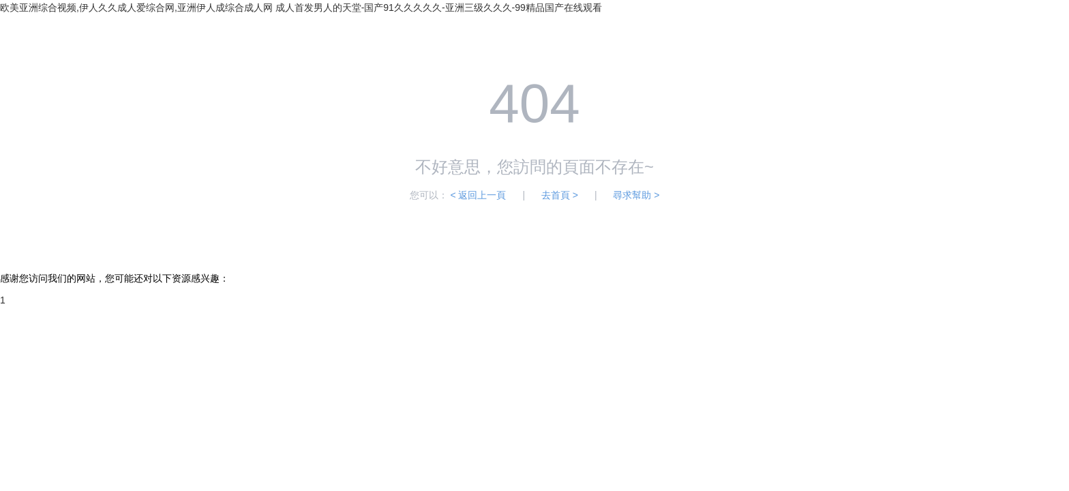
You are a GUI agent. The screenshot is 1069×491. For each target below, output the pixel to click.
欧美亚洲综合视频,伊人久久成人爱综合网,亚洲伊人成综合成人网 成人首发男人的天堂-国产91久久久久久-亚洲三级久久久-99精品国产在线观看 (301, 7)
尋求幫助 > (636, 195)
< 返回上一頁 (478, 195)
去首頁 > (559, 195)
